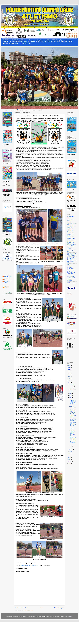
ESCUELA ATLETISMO (69, 248)
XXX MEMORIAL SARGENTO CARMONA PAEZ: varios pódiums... (72, 402)
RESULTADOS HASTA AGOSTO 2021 (70, 230)
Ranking (68, 264)
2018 (69, 380)
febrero (71, 449)
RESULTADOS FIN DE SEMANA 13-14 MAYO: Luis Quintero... (72, 425)
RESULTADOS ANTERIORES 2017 (71, 238)
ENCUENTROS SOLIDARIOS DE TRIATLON (70, 258)
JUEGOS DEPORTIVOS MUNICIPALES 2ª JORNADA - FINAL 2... (72, 410)
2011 (69, 463)
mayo (70, 397)
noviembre (71, 386)
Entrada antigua (59, 608)
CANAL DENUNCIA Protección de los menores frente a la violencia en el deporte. (71, 272)
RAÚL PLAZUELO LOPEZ (8, 282)
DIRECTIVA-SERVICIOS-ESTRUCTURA (70, 267)
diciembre (71, 384)
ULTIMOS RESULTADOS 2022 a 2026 (71, 223)
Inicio (41, 608)
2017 (69, 382)
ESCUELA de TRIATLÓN (70, 251)
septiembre (72, 389)
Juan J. (5, 279)
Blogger (70, 616)
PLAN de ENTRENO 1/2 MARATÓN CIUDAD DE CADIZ (71, 254)
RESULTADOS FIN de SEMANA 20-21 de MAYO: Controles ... (72, 418)
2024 (69, 369)
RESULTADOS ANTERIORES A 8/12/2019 (70, 234)
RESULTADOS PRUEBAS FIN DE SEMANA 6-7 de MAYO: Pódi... (72, 432)
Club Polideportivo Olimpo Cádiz (8, 277)
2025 (69, 367)
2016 (69, 454)
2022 (69, 373)
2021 (69, 374)
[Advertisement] (7, 267)
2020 (69, 376)
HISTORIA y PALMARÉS (69, 280)
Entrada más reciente (21, 608)
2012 (69, 461)
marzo (70, 447)
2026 (69, 365)
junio (70, 395)
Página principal (70, 216)
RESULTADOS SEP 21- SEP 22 (71, 227)
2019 (69, 378)
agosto (71, 391)
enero (70, 451)
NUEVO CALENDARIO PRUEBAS (70, 219)
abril (70, 445)
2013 (69, 459)
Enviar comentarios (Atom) (27, 610)
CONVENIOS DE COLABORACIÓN (71, 277)
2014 (69, 457)
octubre (71, 387)
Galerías (68, 282)
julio (70, 393)
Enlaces (68, 284)
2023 (69, 371)
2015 (69, 455)
